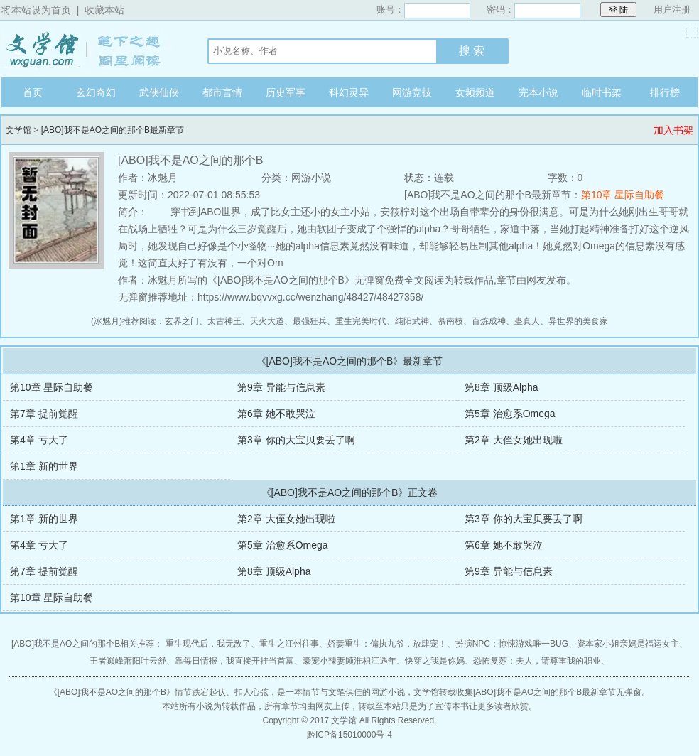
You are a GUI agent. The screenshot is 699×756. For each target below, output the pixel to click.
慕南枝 (450, 321)
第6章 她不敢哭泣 (276, 413)
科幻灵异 (349, 92)
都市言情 (222, 92)
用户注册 (672, 9)
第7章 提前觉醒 (44, 413)
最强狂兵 (310, 321)
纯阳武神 (412, 321)
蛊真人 (527, 321)
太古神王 (224, 321)
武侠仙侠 (159, 92)
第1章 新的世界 (44, 466)
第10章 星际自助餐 (622, 194)
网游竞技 (412, 92)
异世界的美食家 (578, 321)
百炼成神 (489, 321)
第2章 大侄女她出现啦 (514, 440)
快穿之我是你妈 (435, 661)
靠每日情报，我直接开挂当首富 (234, 661)
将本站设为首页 (36, 10)
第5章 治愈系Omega (510, 413)
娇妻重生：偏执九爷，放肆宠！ (387, 644)
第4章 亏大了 (39, 440)
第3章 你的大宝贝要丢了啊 (296, 440)
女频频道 (475, 92)
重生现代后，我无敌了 (208, 644)
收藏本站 (104, 10)
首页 (33, 92)
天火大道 (267, 321)
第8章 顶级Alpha (501, 387)
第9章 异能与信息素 (281, 387)
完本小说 (538, 92)
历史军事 (285, 92)
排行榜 (665, 92)
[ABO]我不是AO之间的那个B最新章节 (112, 130)
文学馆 (90, 49)
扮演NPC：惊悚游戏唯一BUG (511, 644)
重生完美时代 (360, 321)
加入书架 (673, 130)
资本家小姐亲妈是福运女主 (628, 644)
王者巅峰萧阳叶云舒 (128, 661)
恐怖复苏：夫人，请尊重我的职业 (537, 661)
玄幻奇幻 (96, 92)
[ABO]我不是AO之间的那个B (112, 692)
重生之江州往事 (289, 644)
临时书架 (602, 92)
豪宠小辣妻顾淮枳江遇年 (349, 661)
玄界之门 (182, 321)
